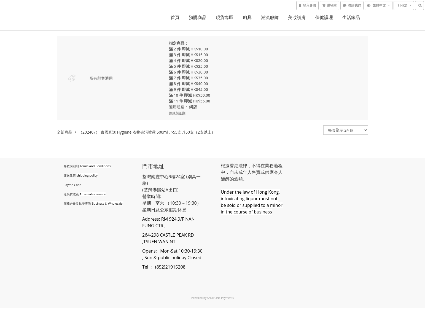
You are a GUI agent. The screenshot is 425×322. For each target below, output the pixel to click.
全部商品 (64, 132)
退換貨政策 (71, 194)
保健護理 (324, 17)
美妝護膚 (297, 17)
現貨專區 (224, 17)
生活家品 (351, 17)
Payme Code (72, 185)
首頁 (175, 17)
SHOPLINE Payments (220, 298)
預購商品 (197, 17)
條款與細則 (71, 166)
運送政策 (70, 175)
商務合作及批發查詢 (77, 203)
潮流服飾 (270, 17)
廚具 (247, 17)
